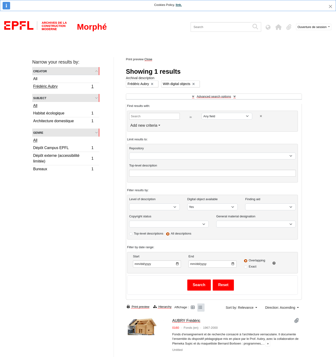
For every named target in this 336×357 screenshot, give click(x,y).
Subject (39, 98)
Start (136, 256)
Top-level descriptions (148, 233)
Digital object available (202, 199)
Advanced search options (214, 96)
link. (179, 5)
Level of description (142, 199)
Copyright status (140, 216)
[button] (278, 27)
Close (148, 59)
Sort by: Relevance (240, 307)
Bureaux (63, 169)
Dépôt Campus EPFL (63, 148)
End (191, 256)
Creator (40, 71)
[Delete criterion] (261, 116)
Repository (136, 148)
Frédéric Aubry (63, 87)
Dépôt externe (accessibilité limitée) (63, 158)
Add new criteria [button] (143, 125)
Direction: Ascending (280, 307)
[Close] (330, 6)
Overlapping (257, 260)
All (35, 79)
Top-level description (143, 165)
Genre (38, 132)
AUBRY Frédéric (186, 320)
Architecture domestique (63, 121)
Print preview (138, 306)
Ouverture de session (313, 27)
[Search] (220, 27)
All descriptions (181, 233)
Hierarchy (162, 306)
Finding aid (252, 199)
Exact (252, 266)
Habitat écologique (63, 113)
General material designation (235, 216)
